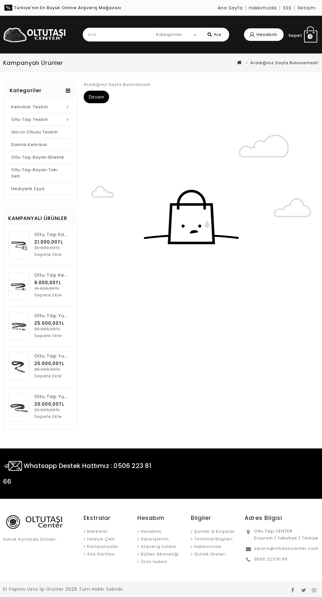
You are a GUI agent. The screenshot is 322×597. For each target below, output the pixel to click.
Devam (96, 96)
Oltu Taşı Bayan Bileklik (37, 157)
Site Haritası (101, 554)
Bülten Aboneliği (160, 554)
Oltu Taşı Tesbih (29, 119)
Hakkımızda (263, 8)
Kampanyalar (103, 546)
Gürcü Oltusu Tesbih (34, 132)
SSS (287, 8)
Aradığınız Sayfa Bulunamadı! (284, 63)
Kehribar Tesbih (29, 107)
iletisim (307, 8)
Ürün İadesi (154, 562)
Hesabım (151, 531)
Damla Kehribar (29, 145)
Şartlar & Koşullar (214, 531)
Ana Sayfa (230, 8)
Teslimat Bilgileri (213, 539)
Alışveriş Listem (158, 546)
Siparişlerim (155, 539)
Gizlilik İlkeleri (210, 554)
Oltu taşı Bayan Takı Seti (34, 173)
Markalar (97, 531)
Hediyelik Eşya (28, 189)
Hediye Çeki (101, 539)
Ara (214, 34)
